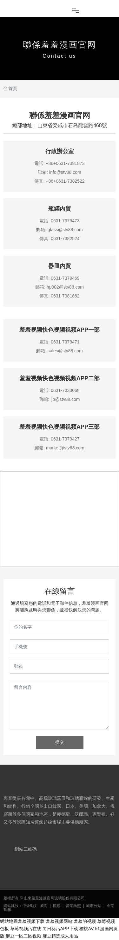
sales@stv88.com (65, 350)
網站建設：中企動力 (20, 906)
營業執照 (73, 906)
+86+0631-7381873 (65, 163)
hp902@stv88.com (65, 287)
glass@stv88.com (65, 229)
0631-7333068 (65, 390)
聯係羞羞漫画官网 (59, 44)
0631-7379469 (65, 278)
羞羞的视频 (85, 921)
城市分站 (93, 906)
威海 (44, 906)
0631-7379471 (65, 341)
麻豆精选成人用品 (60, 935)
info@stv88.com (65, 172)
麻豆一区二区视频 (23, 935)
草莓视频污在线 (25, 928)
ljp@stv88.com (65, 399)
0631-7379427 (65, 438)
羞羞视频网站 (59, 921)
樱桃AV (86, 928)
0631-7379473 (65, 220)
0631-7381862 (65, 295)
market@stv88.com (65, 447)
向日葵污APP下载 (60, 928)
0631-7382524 (65, 238)
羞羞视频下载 (31, 921)
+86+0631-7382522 (65, 181)
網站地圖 (9, 921)
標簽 (56, 906)
